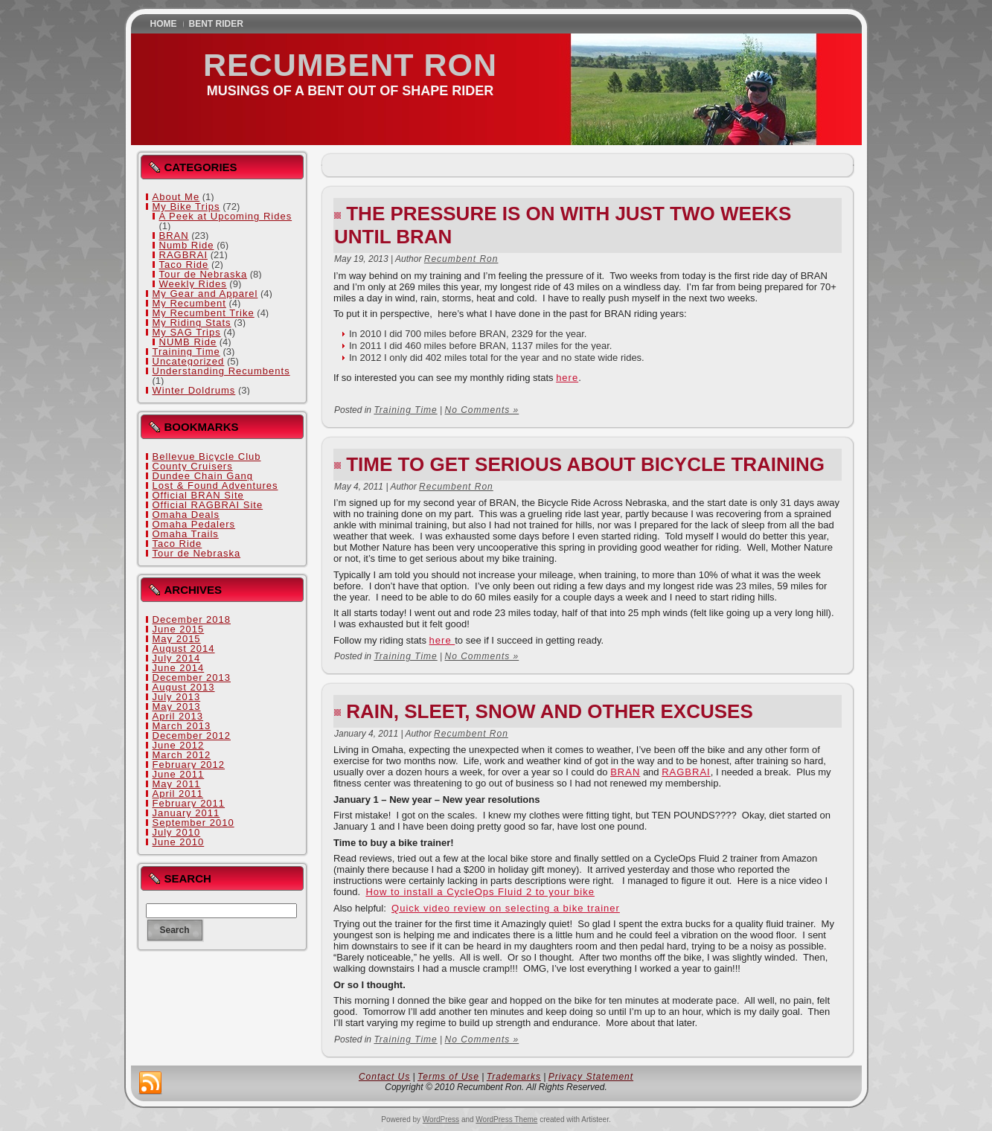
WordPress (441, 1119)
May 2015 (177, 638)
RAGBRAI (183, 254)
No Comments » (482, 410)
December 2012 (192, 735)
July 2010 (177, 832)
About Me (176, 196)
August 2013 (184, 687)
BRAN (174, 235)
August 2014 (184, 648)
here (567, 377)
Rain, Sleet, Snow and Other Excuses (549, 711)
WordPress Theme (506, 1119)
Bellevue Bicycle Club (207, 456)
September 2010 (193, 822)
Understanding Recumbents (221, 371)
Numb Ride (186, 245)
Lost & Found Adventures (215, 485)
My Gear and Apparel (205, 293)
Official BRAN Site (198, 495)
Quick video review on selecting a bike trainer (505, 908)
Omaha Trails (186, 533)
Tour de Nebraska (203, 274)
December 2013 (192, 677)
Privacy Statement (590, 1076)
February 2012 (189, 764)
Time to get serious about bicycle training (585, 464)
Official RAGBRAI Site (208, 504)
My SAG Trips (187, 332)
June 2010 (179, 842)
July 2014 (177, 658)
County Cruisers (193, 466)
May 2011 (177, 783)
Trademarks (514, 1076)
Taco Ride (184, 264)
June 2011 (179, 774)
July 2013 (177, 696)
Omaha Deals (186, 514)
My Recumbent (189, 303)
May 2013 (177, 706)
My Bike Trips (186, 206)
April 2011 (178, 793)
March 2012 (182, 754)
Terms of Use (448, 1076)
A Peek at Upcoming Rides (225, 216)
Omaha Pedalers (194, 524)
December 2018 (192, 619)
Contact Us (384, 1076)
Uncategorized (189, 361)
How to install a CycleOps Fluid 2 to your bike (480, 891)
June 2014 (179, 667)
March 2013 (182, 725)
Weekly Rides (193, 283)
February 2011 (189, 803)
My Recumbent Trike (204, 312)
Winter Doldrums (194, 390)
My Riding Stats (192, 322)
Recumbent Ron (350, 65)
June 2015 (179, 629)
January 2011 (186, 812)
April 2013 (178, 716)
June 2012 (179, 745)
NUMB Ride (188, 341)
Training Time (186, 351)
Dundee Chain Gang (203, 475)
